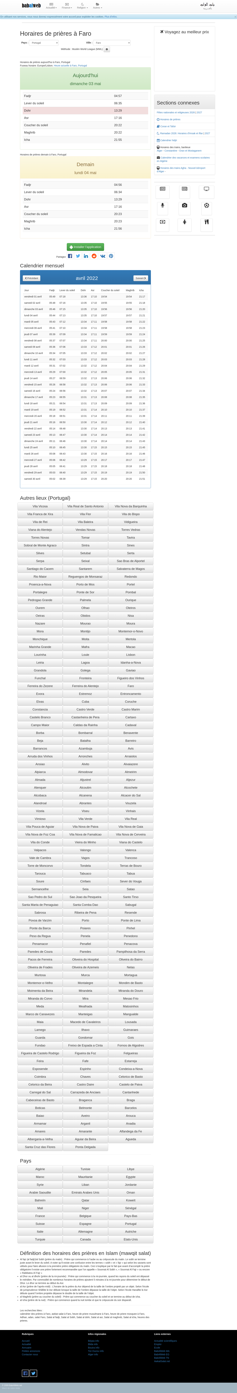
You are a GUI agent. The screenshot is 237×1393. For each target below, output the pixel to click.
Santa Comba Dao (85, 905)
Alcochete (130, 787)
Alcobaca (40, 795)
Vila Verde (85, 819)
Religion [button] (82, 6)
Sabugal (130, 905)
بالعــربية (207, 6)
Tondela (85, 865)
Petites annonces (31, 1351)
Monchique (40, 639)
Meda (40, 1006)
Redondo (131, 576)
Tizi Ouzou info (96, 1351)
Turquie (40, 1239)
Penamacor (40, 944)
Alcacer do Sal (131, 795)
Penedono (131, 936)
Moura (130, 623)
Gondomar (85, 1037)
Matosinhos (131, 1006)
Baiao (40, 1115)
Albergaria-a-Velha (40, 1139)
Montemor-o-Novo (131, 631)
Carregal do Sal (40, 1092)
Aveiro (85, 1115)
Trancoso (130, 858)
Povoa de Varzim (40, 920)
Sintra (85, 545)
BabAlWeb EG (161, 1354)
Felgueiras (131, 1053)
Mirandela (85, 990)
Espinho (85, 1069)
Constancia (40, 709)
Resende (131, 912)
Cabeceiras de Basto (40, 1100)
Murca (85, 975)
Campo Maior (40, 725)
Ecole (157, 1347)
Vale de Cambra (40, 858)
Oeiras (40, 615)
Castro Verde (85, 709)
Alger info (93, 1354)
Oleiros (131, 608)
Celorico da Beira (40, 1084)
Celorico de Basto (131, 1076)
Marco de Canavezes (40, 1014)
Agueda (130, 1139)
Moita (85, 639)
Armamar (40, 1123)
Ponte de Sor (85, 592)
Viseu (85, 811)
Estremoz (85, 694)
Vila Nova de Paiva (85, 826)
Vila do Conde (40, 842)
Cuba (85, 701)
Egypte (130, 1177)
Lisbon (130, 654)
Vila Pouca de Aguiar (40, 826)
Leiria (40, 662)
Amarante (85, 1131)
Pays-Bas (130, 1216)
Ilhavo (85, 1030)
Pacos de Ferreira (40, 959)
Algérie (40, 1169)
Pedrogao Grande (40, 600)
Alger (159, 150)
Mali (40, 1208)
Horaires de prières (168, 119)
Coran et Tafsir (166, 126)
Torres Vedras (130, 529)
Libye (130, 1169)
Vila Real (131, 819)
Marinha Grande (40, 647)
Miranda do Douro (131, 990)
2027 (199, 112)
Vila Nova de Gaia (131, 826)
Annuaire (26, 1347)
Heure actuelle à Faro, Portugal (70, 65)
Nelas (131, 967)
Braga (131, 1100)
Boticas (40, 1108)
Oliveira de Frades (40, 967)
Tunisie (85, 1169)
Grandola (40, 670)
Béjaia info (93, 1340)
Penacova (130, 944)
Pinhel (130, 928)
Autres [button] (97, 6)
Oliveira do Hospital (85, 959)
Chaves (85, 1076)
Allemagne (85, 1231)
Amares (40, 1131)
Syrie (40, 1184)
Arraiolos (131, 756)
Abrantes (85, 803)
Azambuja (85, 748)
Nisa (131, 615)
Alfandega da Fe (131, 1131)
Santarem (85, 569)
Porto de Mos (85, 584)
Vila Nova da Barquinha (131, 506)
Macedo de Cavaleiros (85, 1022)
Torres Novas (40, 537)
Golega (85, 670)
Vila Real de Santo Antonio (85, 506)
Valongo (85, 850)
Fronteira (85, 678)
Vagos (85, 858)
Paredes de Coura (40, 951)
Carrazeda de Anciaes (85, 1092)
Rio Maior (40, 576)
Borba (40, 733)
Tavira (131, 537)
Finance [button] (67, 6)
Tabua (131, 873)
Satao (131, 889)
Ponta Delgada (85, 1147)
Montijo (85, 631)
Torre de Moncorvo (40, 865)
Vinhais (131, 811)
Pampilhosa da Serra (130, 951)
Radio (163, 211)
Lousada (131, 1022)
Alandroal (40, 803)
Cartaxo (130, 717)
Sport (206, 211)
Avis (131, 748)
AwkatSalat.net (162, 1361)
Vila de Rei (40, 522)
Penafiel (85, 944)
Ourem (40, 608)
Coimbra (40, 1076)
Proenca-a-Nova (40, 584)
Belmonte (85, 1108)
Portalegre (40, 592)
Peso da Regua (40, 936)
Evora (40, 694)
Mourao (85, 623)
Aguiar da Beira (85, 1139)
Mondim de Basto (131, 983)
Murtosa (40, 975)
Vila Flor (85, 514)
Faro (131, 686)
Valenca (130, 850)
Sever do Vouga (131, 881)
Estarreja (131, 1061)
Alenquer (40, 787)
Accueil (25, 1340)
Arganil (85, 1123)
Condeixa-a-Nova (131, 1069)
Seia (85, 889)
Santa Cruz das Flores (40, 1147)
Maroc (40, 1177)
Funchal (40, 678)
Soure (40, 881)
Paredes (85, 951)
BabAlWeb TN (161, 1357)
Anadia (130, 1123)
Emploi (157, 1344)
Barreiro (130, 740)
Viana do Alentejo (40, 529)
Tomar (85, 537)
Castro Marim (131, 709)
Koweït (130, 1200)
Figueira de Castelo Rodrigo (40, 1053)
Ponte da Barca (40, 928)
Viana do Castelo (130, 842)
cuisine (206, 227)
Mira (85, 998)
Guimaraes (130, 1030)
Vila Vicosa (40, 506)
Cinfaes (85, 881)
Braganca (85, 1100)
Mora (40, 631)
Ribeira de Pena (85, 912)
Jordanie (131, 1184)
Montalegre (85, 983)
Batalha (85, 740)
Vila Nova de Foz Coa (40, 834)
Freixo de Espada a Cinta (85, 1045)
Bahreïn (40, 1200)
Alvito (85, 764)
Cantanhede (130, 1092)
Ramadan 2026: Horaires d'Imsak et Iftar (180, 133)
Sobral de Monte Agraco (40, 545)
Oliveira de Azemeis (85, 967)
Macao (130, 647)
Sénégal (130, 1208)
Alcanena (85, 795)
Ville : (89, 42)
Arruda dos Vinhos (40, 756)
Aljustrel (85, 780)
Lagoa (85, 662)
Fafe (85, 1061)
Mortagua (130, 975)
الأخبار (185, 194)
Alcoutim (85, 787)
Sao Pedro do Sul (40, 897)
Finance (162, 227)
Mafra (85, 647)
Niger (85, 1208)
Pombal (131, 592)
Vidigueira (130, 522)
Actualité (162, 194)
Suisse (40, 1224)
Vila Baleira (85, 522)
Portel (131, 584)
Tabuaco (85, 873)
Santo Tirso (131, 897)
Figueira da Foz (85, 1053)
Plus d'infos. (111, 16)
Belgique (85, 1216)
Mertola (131, 639)
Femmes (184, 227)
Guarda (40, 1037)
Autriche (130, 1231)
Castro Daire (85, 1084)
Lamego (40, 1030)
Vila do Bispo (131, 514)
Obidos (85, 615)
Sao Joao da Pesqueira (85, 897)
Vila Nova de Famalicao (85, 834)
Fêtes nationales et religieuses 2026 (176, 112)
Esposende (40, 1069)
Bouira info (93, 1347)
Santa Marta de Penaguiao (40, 905)
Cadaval (130, 725)
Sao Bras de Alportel (131, 561)
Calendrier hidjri (167, 140)
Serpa (40, 561)
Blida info (93, 1344)
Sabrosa (40, 912)
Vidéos (184, 211)
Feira (40, 1061)
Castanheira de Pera (85, 717)
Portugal (130, 1224)
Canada (85, 1239)
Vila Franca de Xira (40, 514)
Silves (40, 553)
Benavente (130, 733)
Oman (131, 1192)
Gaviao (131, 670)
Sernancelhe (40, 889)
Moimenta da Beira (40, 990)
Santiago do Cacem (40, 569)
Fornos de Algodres (130, 1045)
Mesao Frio (130, 998)
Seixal (85, 561)
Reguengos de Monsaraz (85, 576)
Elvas (40, 701)
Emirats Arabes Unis (85, 1192)
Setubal (85, 553)
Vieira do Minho (85, 842)
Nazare (40, 623)
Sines (131, 545)
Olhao (85, 608)
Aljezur (130, 780)
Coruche (130, 701)
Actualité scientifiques (165, 1340)
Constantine (170, 150)
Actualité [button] (51, 6)
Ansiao (40, 764)
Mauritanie (85, 1177)
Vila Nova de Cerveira (131, 834)
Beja (40, 740)
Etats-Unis (131, 1239)
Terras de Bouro (131, 865)
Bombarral (85, 733)
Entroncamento (130, 694)
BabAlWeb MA (162, 1351)
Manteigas (85, 1014)
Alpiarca (40, 772)
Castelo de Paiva (130, 1084)
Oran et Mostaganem (190, 150)
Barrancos (40, 748)
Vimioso (40, 819)
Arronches (85, 756)
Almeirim (131, 772)
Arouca (131, 1115)
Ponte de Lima (131, 920)
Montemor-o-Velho (40, 983)
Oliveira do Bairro (131, 959)
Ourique (130, 600)
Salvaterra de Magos (131, 569)
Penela (85, 936)
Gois (131, 1037)
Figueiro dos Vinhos (130, 678)
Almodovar (85, 772)
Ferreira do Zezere (40, 686)
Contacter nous (30, 1354)
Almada (40, 780)
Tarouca (40, 873)
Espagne (85, 1224)
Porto (85, 920)
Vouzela (130, 803)
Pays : (24, 42)
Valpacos (40, 850)
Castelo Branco (40, 717)
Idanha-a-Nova (131, 662)
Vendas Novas (85, 529)
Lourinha (40, 654)
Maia (40, 1022)
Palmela (85, 600)
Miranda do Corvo (40, 998)
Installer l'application (85, 247)
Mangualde (130, 1014)
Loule (85, 654)
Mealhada (85, 1006)
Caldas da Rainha (85, 725)
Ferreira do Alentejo (85, 686)
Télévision (206, 194)
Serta (130, 553)
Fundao (40, 1045)
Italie (40, 1231)
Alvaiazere (131, 764)
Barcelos (131, 1108)
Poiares (85, 928)
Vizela (40, 811)
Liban (85, 1184)
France (40, 1216)
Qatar (85, 1200)
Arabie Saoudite (40, 1192)
